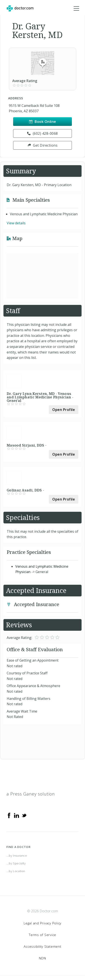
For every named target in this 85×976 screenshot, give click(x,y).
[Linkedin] (16, 814)
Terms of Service (42, 935)
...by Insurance (16, 855)
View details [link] (16, 223)
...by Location (15, 871)
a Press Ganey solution (30, 794)
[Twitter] (24, 814)
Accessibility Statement (42, 946)
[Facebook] (9, 814)
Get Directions (43, 145)
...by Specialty (16, 863)
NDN (42, 958)
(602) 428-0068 (42, 133)
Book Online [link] (42, 121)
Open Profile (63, 409)
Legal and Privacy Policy (42, 923)
